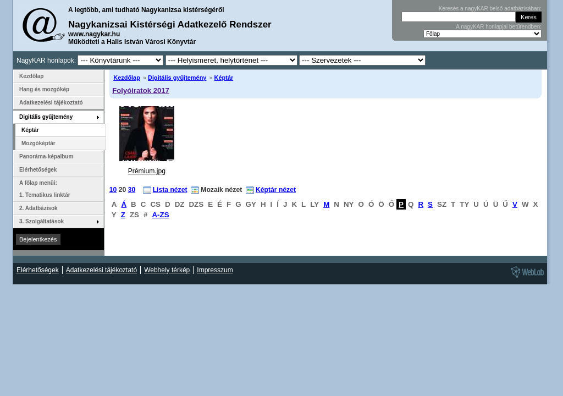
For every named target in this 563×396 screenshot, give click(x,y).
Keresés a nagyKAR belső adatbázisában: (490, 9)
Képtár (224, 77)
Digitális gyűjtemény (177, 77)
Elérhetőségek (38, 170)
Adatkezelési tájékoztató (51, 103)
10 (113, 190)
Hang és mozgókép (44, 89)
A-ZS (160, 215)
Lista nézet (170, 190)
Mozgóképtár (38, 143)
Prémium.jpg (146, 171)
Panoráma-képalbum (46, 156)
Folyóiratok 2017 (140, 90)
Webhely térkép (167, 270)
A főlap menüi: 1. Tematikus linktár (44, 189)
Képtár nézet (276, 190)
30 (132, 190)
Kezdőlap (126, 77)
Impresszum (215, 270)
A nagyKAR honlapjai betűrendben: (499, 27)
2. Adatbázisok (38, 208)
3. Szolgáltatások (41, 221)
